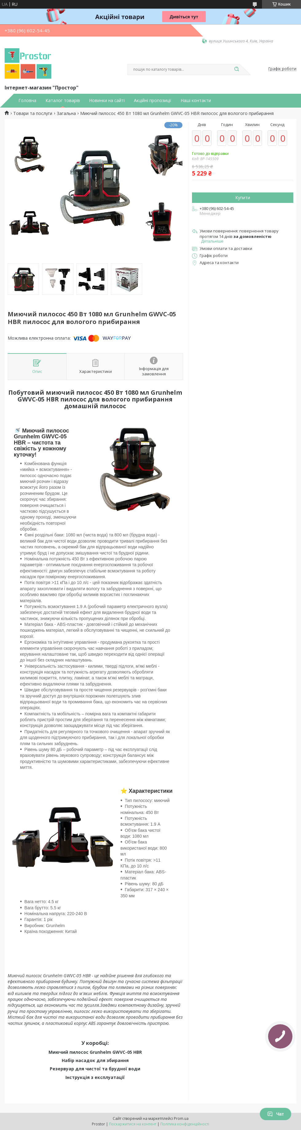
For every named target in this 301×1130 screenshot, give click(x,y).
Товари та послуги (32, 113)
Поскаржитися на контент (132, 1124)
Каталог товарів (62, 100)
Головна (27, 100)
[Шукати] (236, 69)
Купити (242, 197)
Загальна (66, 113)
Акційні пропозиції (152, 100)
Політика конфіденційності (184, 1124)
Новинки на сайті (107, 100)
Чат (275, 1114)
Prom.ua (181, 1118)
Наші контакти (196, 100)
